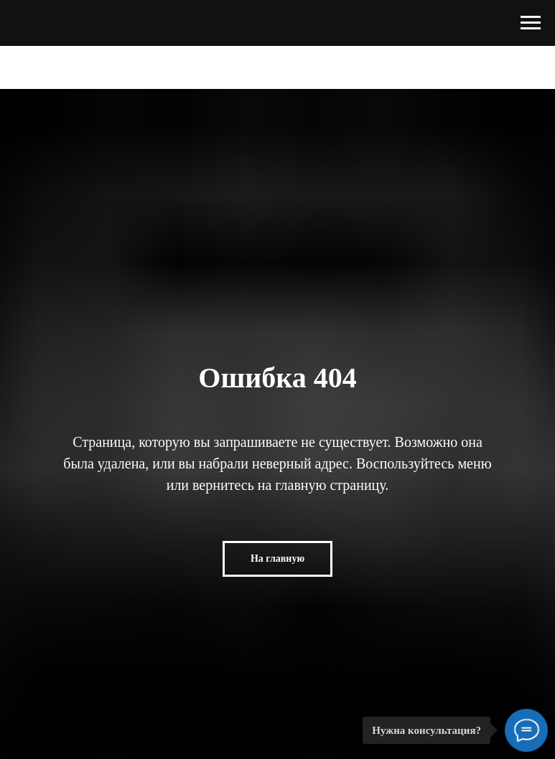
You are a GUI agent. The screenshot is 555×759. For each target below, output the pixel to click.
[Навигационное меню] (531, 23)
